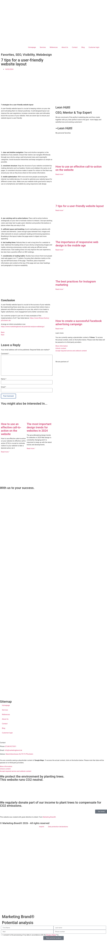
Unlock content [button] (60, 348)
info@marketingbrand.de (13, 750)
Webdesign (44, 55)
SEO (18, 55)
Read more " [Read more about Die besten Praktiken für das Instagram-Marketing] (59, 289)
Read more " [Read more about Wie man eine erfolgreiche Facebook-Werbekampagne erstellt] (59, 329)
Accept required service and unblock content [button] (71, 351)
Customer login (94, 47)
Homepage (32, 47)
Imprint (41, 827)
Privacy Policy (51, 935)
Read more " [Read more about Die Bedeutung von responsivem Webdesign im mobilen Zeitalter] (59, 250)
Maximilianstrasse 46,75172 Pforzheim (19, 754)
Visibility (29, 55)
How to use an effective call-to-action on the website (11, 429)
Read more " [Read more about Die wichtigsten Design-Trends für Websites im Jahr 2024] (31, 448)
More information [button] (61, 346)
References (54, 47)
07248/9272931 (10, 746)
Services (43, 47)
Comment (5, 353)
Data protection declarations (58, 827)
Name (3, 379)
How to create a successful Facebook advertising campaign (78, 322)
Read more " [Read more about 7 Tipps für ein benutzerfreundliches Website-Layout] (59, 210)
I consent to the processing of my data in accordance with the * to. (31, 935)
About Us (65, 47)
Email (3, 387)
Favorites (7, 55)
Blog (83, 47)
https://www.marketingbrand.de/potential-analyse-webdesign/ (23, 327)
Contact (75, 47)
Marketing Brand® (49, 817)
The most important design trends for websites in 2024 (39, 427)
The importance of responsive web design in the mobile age (76, 243)
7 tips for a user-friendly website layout (79, 206)
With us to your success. (17, 488)
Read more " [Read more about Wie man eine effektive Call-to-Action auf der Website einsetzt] (5, 452)
